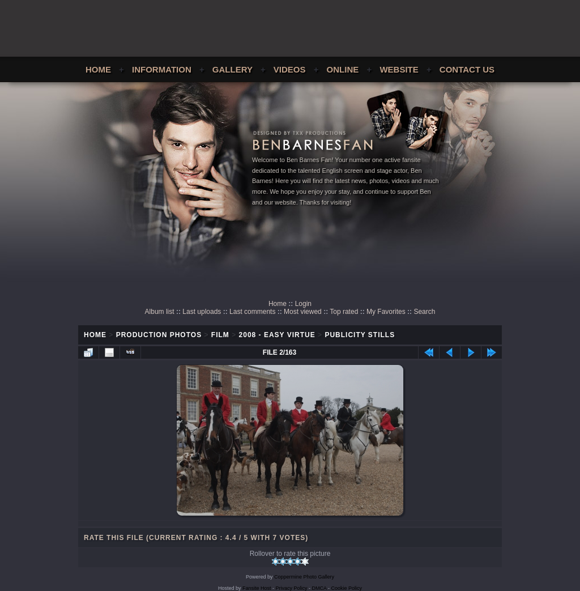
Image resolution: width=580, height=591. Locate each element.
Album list (159, 312)
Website (398, 69)
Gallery (232, 69)
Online (343, 69)
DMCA (319, 588)
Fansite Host (256, 588)
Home (98, 69)
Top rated (344, 312)
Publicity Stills (360, 335)
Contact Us (467, 69)
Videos (290, 69)
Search (424, 312)
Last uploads (201, 312)
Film (220, 335)
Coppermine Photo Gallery (304, 577)
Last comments (252, 312)
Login (303, 304)
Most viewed (303, 312)
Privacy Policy (292, 588)
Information (161, 69)
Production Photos (159, 335)
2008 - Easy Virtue (277, 335)
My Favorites (386, 312)
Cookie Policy (346, 588)
